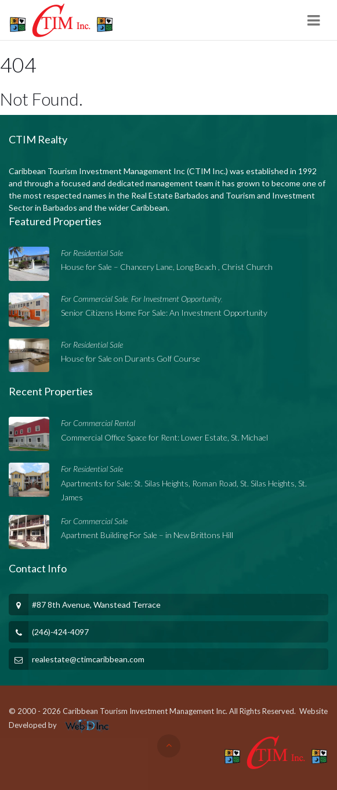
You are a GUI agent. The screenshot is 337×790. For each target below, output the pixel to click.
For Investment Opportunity (176, 299)
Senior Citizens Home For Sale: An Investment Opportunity (164, 313)
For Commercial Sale (94, 299)
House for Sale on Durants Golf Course (130, 358)
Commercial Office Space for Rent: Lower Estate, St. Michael (164, 437)
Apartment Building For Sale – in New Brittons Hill (147, 535)
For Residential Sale (92, 253)
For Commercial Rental (98, 423)
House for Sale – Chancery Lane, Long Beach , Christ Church (167, 267)
